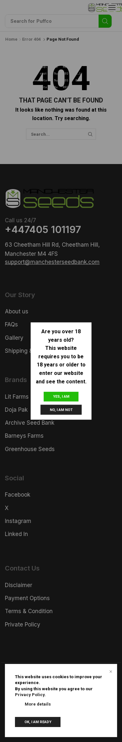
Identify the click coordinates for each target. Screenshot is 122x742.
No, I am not (61, 410)
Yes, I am (61, 396)
